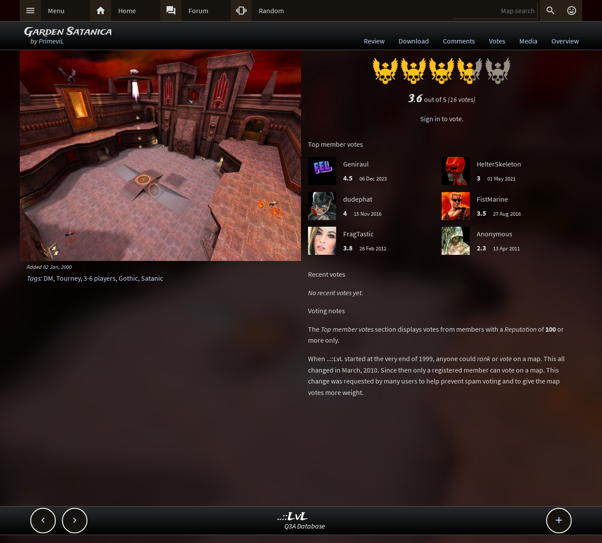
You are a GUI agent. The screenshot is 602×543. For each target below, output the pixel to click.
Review (374, 40)
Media (528, 40)
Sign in (430, 118)
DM (48, 278)
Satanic (152, 278)
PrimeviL (51, 40)
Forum (198, 10)
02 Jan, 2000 (57, 266)
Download (414, 40)
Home (127, 10)
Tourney (68, 278)
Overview (565, 40)
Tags (33, 278)
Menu (56, 10)
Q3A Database (304, 525)
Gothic (128, 278)
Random (271, 10)
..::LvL (293, 517)
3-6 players (99, 278)
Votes (497, 40)
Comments (459, 40)
